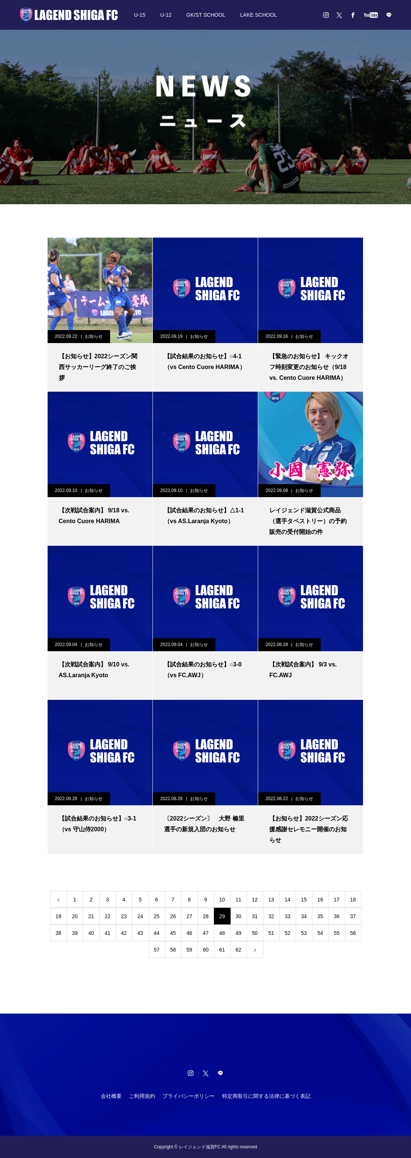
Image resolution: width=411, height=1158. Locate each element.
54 (320, 933)
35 (320, 916)
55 (337, 933)
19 (58, 916)
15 (304, 900)
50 (255, 933)
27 (189, 916)
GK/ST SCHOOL (205, 15)
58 (173, 950)
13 (271, 900)
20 (75, 916)
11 (238, 900)
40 (91, 933)
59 (189, 950)
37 (353, 916)
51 (271, 933)
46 (189, 933)
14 (287, 900)
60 (206, 950)
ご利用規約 (142, 1096)
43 (140, 933)
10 (222, 900)
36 (337, 916)
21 (91, 916)
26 (173, 916)
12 (255, 900)
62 (238, 950)
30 (238, 916)
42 (124, 933)
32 (271, 916)
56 (353, 933)
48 (222, 933)
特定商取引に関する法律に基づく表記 (266, 1096)
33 (287, 916)
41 (107, 933)
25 (157, 916)
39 (75, 933)
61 (222, 950)
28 (206, 916)
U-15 (139, 15)
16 (320, 900)
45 (173, 933)
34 (304, 916)
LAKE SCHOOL (258, 15)
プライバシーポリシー (189, 1096)
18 (353, 900)
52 (287, 933)
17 (337, 900)
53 (304, 933)
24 (140, 916)
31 (255, 916)
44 (157, 933)
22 (107, 916)
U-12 (165, 15)
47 (206, 933)
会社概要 (111, 1096)
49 (238, 933)
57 (157, 950)
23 (124, 916)
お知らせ (94, 336)
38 (58, 933)
